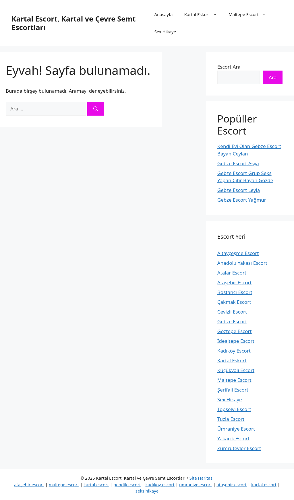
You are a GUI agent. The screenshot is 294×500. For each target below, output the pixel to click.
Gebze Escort (232, 321)
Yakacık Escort (233, 438)
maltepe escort (64, 484)
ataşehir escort (29, 484)
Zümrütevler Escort (239, 448)
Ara (272, 77)
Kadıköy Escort (234, 350)
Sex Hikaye (165, 31)
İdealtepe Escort (235, 341)
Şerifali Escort (232, 389)
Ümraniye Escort (236, 428)
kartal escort (96, 484)
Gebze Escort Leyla (238, 190)
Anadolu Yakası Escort (242, 263)
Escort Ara (229, 66)
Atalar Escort (231, 272)
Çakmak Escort (234, 302)
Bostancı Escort (234, 292)
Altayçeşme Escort (238, 253)
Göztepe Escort (234, 331)
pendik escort (127, 484)
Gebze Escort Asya (238, 163)
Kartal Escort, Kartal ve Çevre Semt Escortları (73, 23)
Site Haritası (201, 478)
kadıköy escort (160, 484)
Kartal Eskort (203, 14)
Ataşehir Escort (234, 282)
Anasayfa (163, 14)
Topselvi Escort (234, 409)
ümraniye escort (195, 484)
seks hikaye (147, 491)
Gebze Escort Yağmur (241, 200)
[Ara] (95, 109)
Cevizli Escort (232, 311)
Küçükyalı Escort (235, 370)
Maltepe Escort (250, 14)
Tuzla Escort (231, 419)
